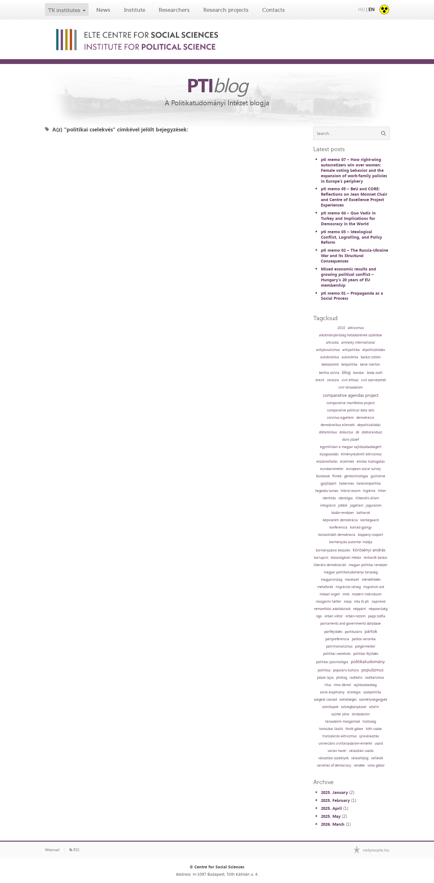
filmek (337, 476)
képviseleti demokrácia (340, 520)
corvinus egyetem (340, 417)
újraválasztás (369, 736)
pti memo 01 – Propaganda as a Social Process (352, 295)
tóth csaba (374, 729)
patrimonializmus (339, 646)
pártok (371, 631)
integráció (328, 505)
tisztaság (369, 721)
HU (361, 9)
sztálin (374, 707)
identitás (329, 498)
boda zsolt (374, 373)
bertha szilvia (329, 373)
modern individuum (366, 594)
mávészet (352, 579)
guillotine (378, 476)
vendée (359, 765)
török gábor (354, 729)
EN (371, 9)
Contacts (273, 10)
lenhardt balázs (375, 557)
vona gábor (376, 765)
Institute (134, 10)
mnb (346, 594)
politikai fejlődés (365, 653)
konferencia (338, 527)
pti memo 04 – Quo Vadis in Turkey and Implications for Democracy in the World (348, 218)
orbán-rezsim (355, 616)
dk (357, 432)
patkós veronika (364, 639)
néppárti (359, 609)
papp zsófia (376, 616)
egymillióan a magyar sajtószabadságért (350, 447)
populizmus (372, 670)
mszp (347, 601)
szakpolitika (372, 692)
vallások (377, 758)
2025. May (331, 816)
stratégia (354, 692)
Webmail (52, 849)
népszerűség (378, 609)
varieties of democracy (334, 765)
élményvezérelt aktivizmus (361, 454)
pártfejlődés (333, 632)
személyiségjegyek (373, 699)
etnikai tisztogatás (371, 461)
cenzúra (333, 380)
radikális (356, 677)
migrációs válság (348, 587)
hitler (382, 491)
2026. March (332, 824)
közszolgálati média (346, 557)
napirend (378, 601)
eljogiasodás (329, 454)
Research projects (226, 10)
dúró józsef (350, 439)
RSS (74, 849)
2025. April (331, 808)
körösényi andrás (369, 550)
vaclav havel (337, 751)
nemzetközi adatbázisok (332, 609)
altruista (332, 342)
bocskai (358, 373)
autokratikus (329, 357)
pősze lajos (325, 677)
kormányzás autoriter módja (350, 542)
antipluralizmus (328, 350)
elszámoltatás (326, 461)
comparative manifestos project (351, 403)
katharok (363, 513)
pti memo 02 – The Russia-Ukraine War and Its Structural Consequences (354, 255)
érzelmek (347, 461)
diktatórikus (328, 432)
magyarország (331, 579)
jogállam (356, 505)
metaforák (325, 587)
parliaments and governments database (350, 623)
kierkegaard (369, 520)
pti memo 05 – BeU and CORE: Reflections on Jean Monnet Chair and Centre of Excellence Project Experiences (354, 197)
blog (346, 372)
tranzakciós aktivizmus (339, 736)
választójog (359, 758)
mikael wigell (330, 594)
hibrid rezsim (350, 491)
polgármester (365, 646)
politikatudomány (368, 661)
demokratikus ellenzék (338, 425)
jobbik (342, 505)
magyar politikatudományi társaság (351, 572)
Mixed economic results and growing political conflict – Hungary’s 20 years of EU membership (348, 277)
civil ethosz (350, 380)
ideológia (345, 498)
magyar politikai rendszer (368, 565)
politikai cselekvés (337, 653)
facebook (323, 476)
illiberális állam (367, 498)
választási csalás (361, 751)
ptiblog (341, 677)
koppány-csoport (370, 534)
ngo (319, 616)
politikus (324, 670)
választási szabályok (333, 758)
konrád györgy (361, 527)
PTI (217, 85)
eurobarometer (332, 469)
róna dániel (342, 685)
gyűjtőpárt (328, 483)
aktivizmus (356, 328)
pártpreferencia (337, 639)
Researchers (174, 10)
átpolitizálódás (373, 350)
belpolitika (349, 364)
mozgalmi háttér (328, 601)
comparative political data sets (350, 410)
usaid (379, 743)
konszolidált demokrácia (336, 534)
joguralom (373, 505)
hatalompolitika (369, 483)
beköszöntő (330, 364)
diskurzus (346, 432)
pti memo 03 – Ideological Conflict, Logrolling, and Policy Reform (351, 237)
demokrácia (365, 417)
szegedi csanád (325, 699)
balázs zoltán (371, 357)
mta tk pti (361, 601)
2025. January (334, 792)
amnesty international (358, 342)
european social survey (363, 469)
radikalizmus (374, 677)
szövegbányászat (353, 707)
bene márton (370, 364)
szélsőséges (348, 699)
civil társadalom (350, 387)
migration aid (373, 587)
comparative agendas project (351, 395)
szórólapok (330, 707)
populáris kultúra (346, 670)
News (103, 10)
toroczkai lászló (331, 729)
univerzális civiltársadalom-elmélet (345, 743)
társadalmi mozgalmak (342, 721)
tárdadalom (361, 714)
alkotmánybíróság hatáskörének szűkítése (350, 335)
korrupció (321, 557)
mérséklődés (371, 579)
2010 (341, 328)
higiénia (369, 491)
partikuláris (353, 632)
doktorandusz (372, 432)
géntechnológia (356, 476)
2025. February (335, 800)
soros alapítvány (332, 692)
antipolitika (351, 350)
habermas (346, 483)
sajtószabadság (365, 685)
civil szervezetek (373, 380)
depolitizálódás (368, 425)
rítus (327, 685)
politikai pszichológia (332, 662)
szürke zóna (340, 714)
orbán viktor (333, 616)
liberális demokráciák (330, 565)
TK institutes (64, 10)
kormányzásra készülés (333, 550)
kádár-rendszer (342, 513)
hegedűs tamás (326, 491)
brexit (319, 380)
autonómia (350, 357)
